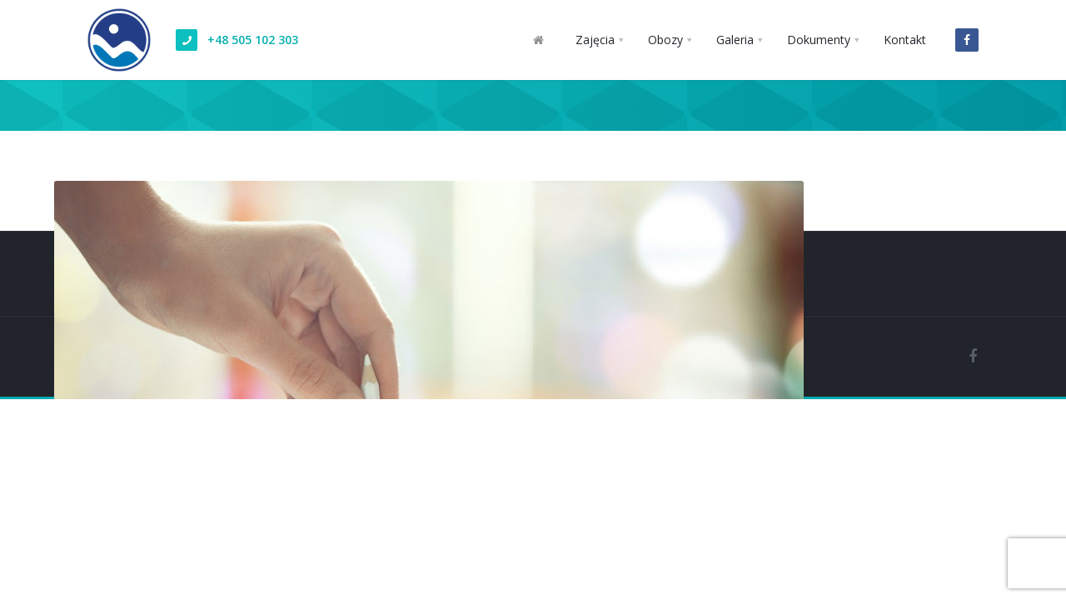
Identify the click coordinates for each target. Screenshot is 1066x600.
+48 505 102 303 (252, 40)
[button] (599, 40)
